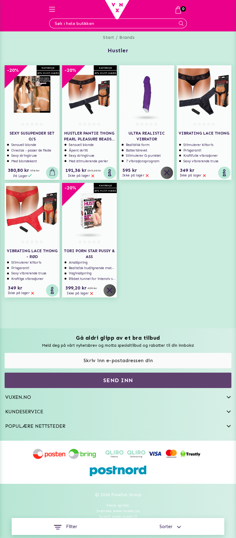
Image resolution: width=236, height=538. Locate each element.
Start (108, 37)
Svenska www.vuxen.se (118, 511)
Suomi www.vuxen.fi (118, 516)
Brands (127, 37)
